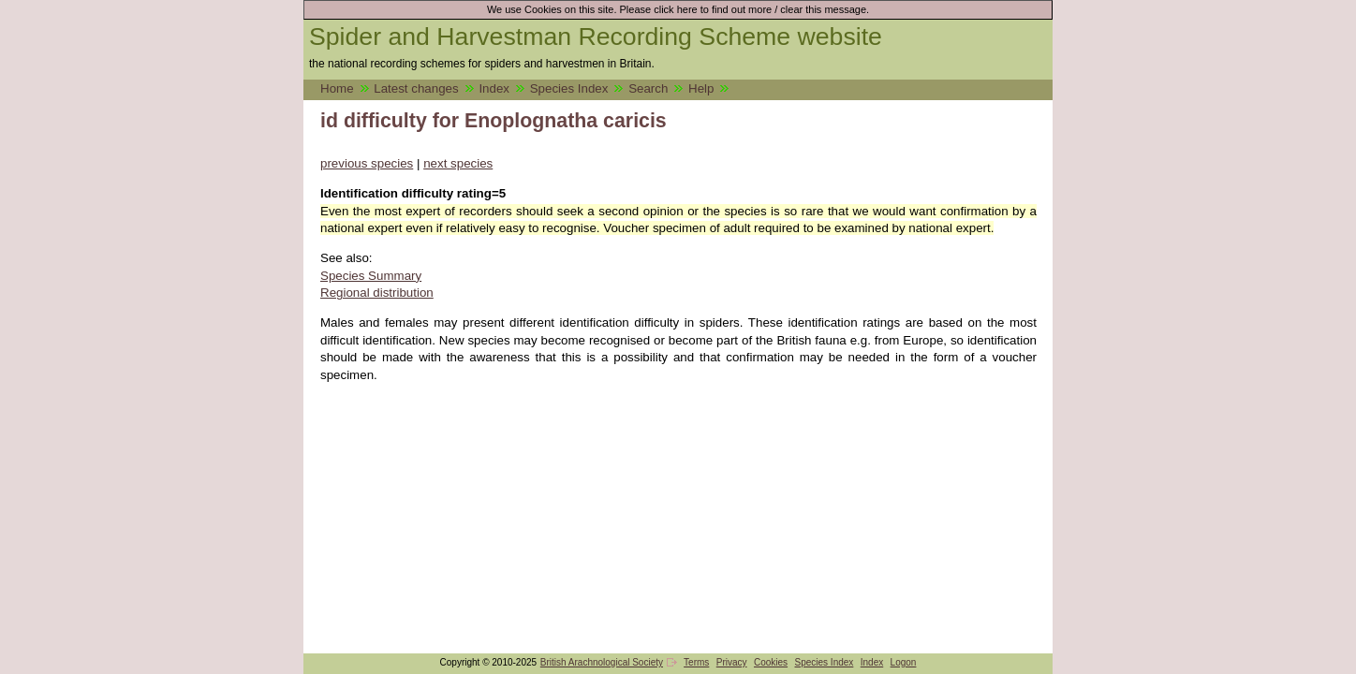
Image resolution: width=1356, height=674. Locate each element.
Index (494, 88)
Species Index (569, 88)
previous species (366, 163)
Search (648, 88)
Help (701, 88)
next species (458, 163)
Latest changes (416, 88)
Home (337, 88)
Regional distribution (377, 293)
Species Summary (370, 276)
